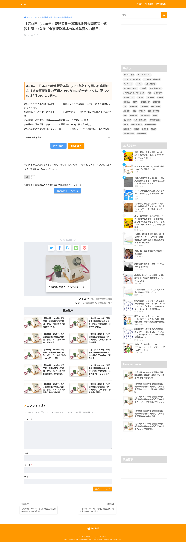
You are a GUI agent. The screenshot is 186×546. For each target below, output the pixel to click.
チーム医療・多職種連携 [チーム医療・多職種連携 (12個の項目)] (151, 79)
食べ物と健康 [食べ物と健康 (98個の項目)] (141, 133)
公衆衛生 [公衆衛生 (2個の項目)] (160, 97)
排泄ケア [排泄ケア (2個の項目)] (142, 111)
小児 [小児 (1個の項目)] (125, 106)
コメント (28, 422)
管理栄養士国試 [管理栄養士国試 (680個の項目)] (155, 120)
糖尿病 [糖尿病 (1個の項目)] (125, 124)
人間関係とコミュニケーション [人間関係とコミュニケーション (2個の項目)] (134, 93)
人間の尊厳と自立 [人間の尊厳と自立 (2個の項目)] (156, 88)
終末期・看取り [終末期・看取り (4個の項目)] (136, 124)
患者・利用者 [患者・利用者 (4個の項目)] (155, 106)
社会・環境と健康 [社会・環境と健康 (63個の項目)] (140, 120)
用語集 (149, 4)
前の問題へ (58, 146)
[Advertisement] (68, 57)
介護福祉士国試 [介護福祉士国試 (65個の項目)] (128, 97)
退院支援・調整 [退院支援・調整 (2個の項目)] (128, 133)
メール (28, 468)
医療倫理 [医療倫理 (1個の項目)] (126, 102)
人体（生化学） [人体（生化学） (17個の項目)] (150, 84)
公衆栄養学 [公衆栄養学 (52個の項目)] (150, 97)
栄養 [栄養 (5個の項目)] (125, 115)
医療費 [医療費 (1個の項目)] (135, 102)
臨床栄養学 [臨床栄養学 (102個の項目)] (127, 129)
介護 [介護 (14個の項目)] (149, 93)
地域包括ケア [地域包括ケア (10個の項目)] (145, 102)
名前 (27, 456)
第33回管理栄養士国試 (101, 300)
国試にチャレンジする (67, 191)
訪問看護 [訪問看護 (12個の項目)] (145, 129)
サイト (27, 480)
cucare (25, 4)
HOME (93, 532)
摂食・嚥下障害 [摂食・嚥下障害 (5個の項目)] (153, 111)
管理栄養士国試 (105, 305)
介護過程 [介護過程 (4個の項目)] (140, 97)
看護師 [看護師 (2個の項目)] (155, 115)
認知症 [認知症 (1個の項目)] (153, 129)
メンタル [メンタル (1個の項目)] (139, 84)
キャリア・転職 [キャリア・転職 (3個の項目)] (128, 75)
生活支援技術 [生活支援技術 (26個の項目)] (145, 115)
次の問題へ (76, 146)
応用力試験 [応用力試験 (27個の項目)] (133, 106)
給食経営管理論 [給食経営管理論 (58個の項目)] (150, 124)
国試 (139, 4)
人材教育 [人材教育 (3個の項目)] (143, 88)
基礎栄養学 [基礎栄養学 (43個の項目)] (156, 102)
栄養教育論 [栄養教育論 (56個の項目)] (133, 115)
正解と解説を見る (34, 137)
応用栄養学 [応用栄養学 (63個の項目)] (144, 106)
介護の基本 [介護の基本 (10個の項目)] (158, 93)
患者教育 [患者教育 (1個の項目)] (126, 111)
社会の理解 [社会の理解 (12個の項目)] (127, 120)
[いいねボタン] (27, 177)
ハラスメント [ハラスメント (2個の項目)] (128, 84)
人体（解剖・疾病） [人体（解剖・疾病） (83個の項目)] (130, 88)
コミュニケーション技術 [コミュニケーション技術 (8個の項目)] (131, 79)
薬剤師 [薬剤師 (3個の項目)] (136, 129)
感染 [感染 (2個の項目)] (134, 111)
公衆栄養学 (89, 305)
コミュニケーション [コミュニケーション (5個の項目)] (144, 75)
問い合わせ (161, 4)
